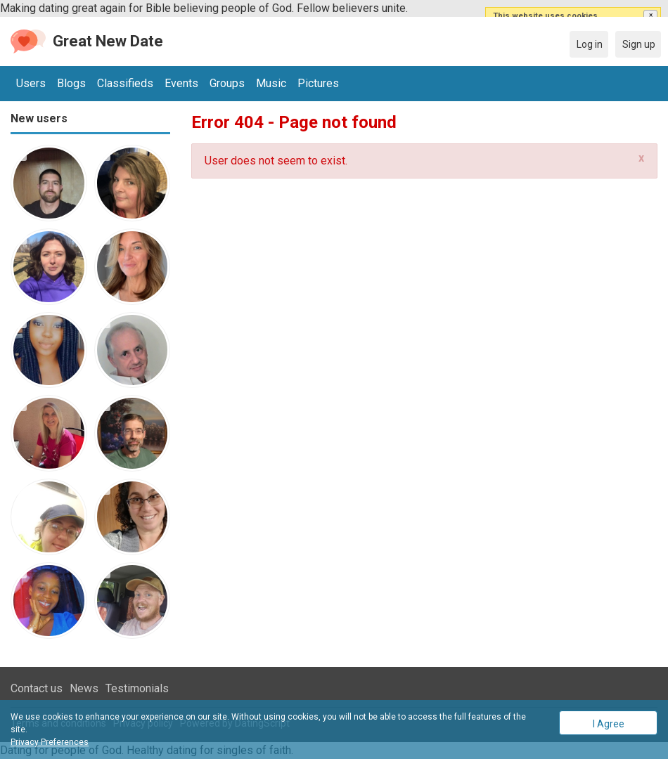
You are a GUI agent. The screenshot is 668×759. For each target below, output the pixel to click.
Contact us (37, 688)
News (84, 688)
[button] (650, 15)
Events (181, 83)
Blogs (71, 83)
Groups (227, 83)
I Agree (608, 723)
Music (271, 83)
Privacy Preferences (50, 742)
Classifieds (125, 83)
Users (31, 83)
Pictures (318, 83)
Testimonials (137, 688)
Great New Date (108, 41)
